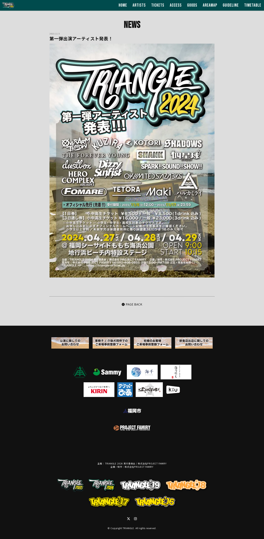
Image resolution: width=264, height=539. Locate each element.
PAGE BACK (132, 304)
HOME (123, 5)
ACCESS (176, 5)
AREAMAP (210, 5)
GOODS (192, 5)
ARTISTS (139, 5)
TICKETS (157, 5)
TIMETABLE (252, 5)
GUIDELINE (231, 5)
